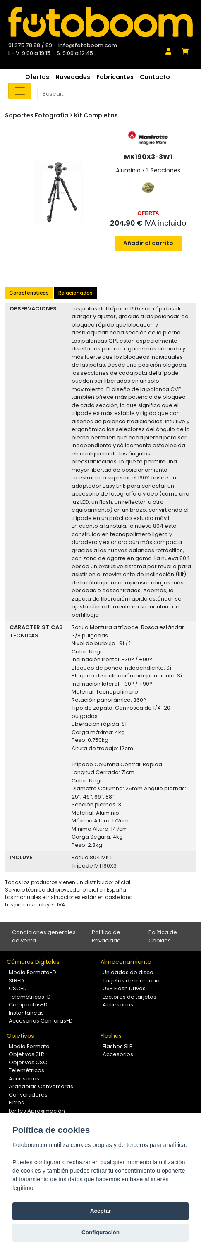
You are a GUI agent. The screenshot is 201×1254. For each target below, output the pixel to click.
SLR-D (16, 981)
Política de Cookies (162, 936)
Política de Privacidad (106, 936)
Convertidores (28, 1095)
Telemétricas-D (30, 997)
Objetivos (20, 1036)
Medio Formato (29, 1046)
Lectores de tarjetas (129, 997)
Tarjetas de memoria (131, 981)
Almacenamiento (125, 962)
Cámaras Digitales (33, 962)
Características (29, 292)
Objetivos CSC (28, 1062)
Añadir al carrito (148, 243)
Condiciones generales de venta (44, 936)
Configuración (100, 1232)
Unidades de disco (128, 972)
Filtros (16, 1102)
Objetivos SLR (26, 1054)
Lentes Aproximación (37, 1111)
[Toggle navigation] (19, 91)
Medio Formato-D (32, 972)
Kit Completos (96, 115)
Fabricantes (115, 77)
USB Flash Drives (124, 988)
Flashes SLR (118, 1046)
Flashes (111, 1036)
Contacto (155, 77)
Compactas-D (28, 1004)
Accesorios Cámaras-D (41, 1021)
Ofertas (37, 77)
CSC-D (18, 988)
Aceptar (100, 1211)
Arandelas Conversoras (41, 1086)
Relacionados (75, 292)
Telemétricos (26, 1070)
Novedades (72, 77)
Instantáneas (26, 1013)
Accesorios (118, 1004)
